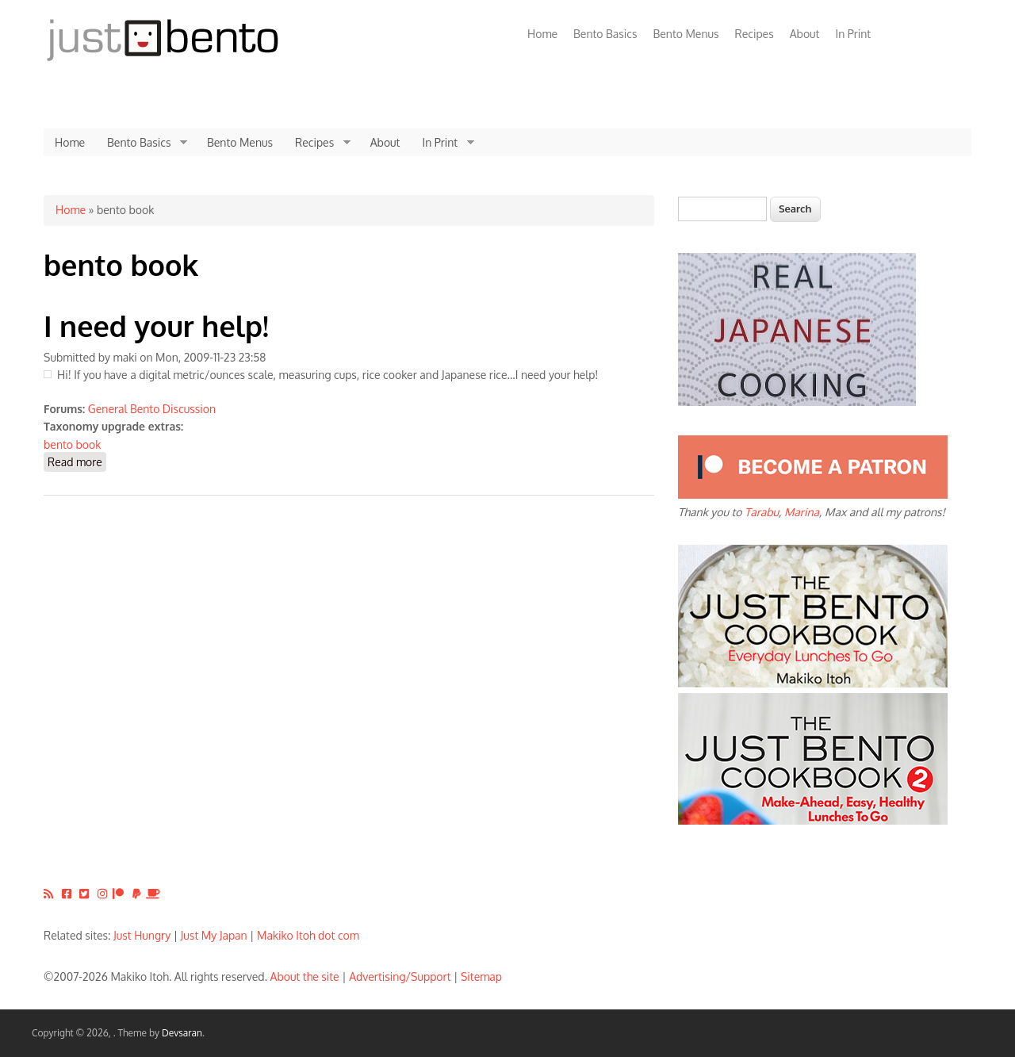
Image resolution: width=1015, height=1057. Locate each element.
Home (542, 33)
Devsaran (182, 1033)
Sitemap (481, 976)
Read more (77, 461)
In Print (853, 33)
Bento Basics (605, 33)
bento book (72, 444)
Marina (801, 512)
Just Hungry (141, 935)
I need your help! (156, 325)
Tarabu (762, 512)
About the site (304, 976)
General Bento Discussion (152, 409)
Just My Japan (214, 935)
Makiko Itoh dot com (308, 935)
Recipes (754, 33)
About (805, 33)
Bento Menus (685, 33)
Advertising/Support (399, 976)
